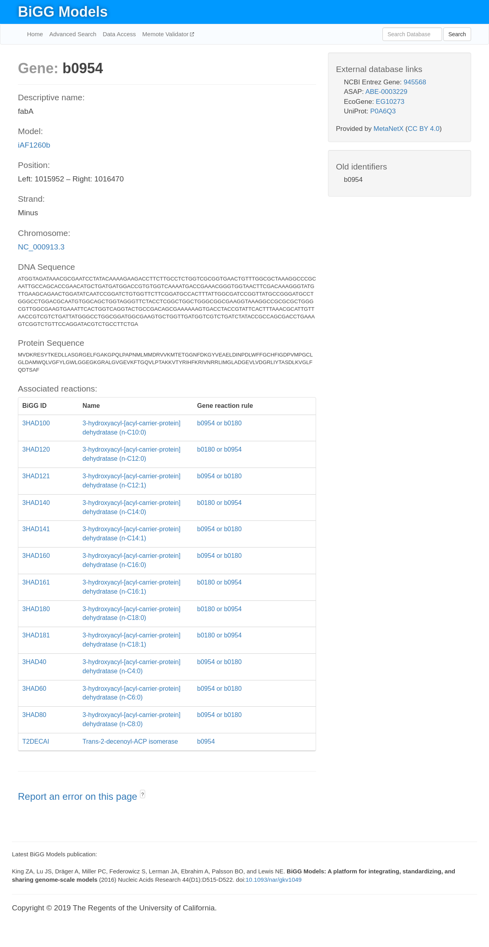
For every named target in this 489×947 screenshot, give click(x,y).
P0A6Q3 (383, 111)
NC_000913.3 (41, 247)
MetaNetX (389, 129)
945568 (415, 82)
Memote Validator (166, 34)
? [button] (142, 794)
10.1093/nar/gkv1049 (274, 879)
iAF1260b (34, 145)
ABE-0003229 (386, 91)
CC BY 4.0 (423, 129)
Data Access (119, 34)
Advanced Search (72, 34)
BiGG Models (63, 12)
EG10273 (390, 101)
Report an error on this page (79, 796)
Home (35, 34)
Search (457, 34)
